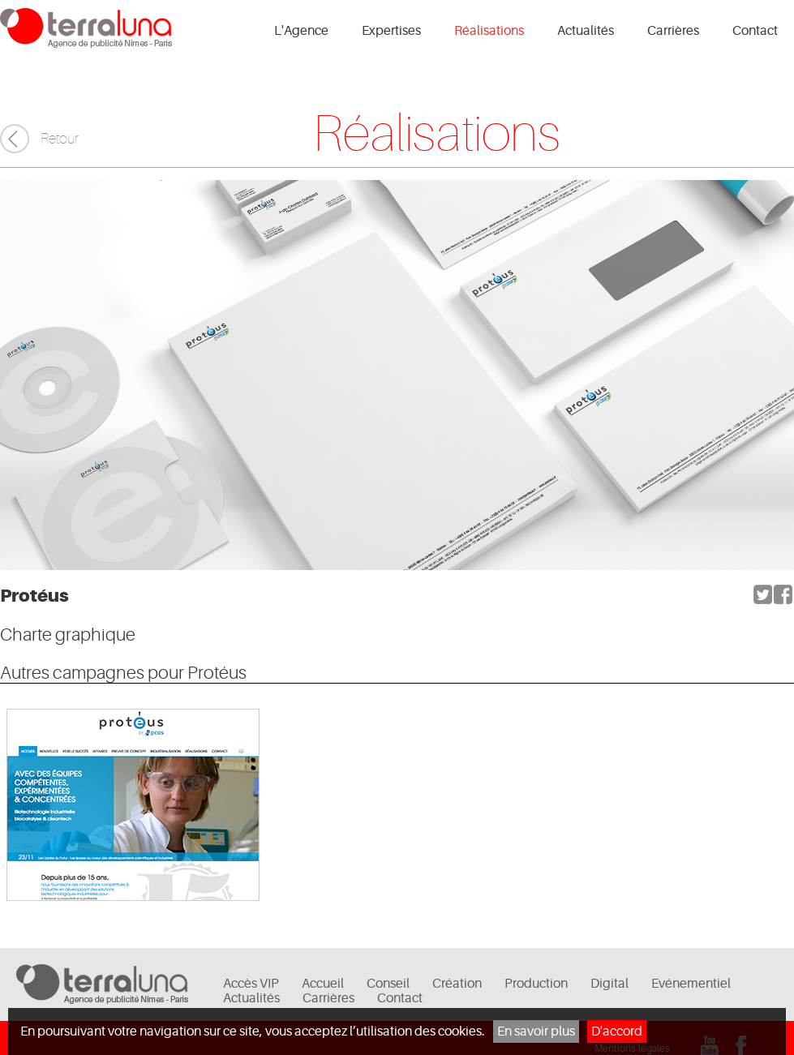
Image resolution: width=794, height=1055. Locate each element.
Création (457, 983)
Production (536, 983)
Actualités (585, 31)
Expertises (391, 31)
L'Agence (301, 31)
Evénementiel (691, 983)
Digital (609, 983)
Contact (755, 31)
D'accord (616, 1031)
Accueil (323, 983)
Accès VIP (251, 983)
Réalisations (489, 31)
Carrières (673, 31)
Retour (60, 139)
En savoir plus (536, 1031)
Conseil (388, 983)
